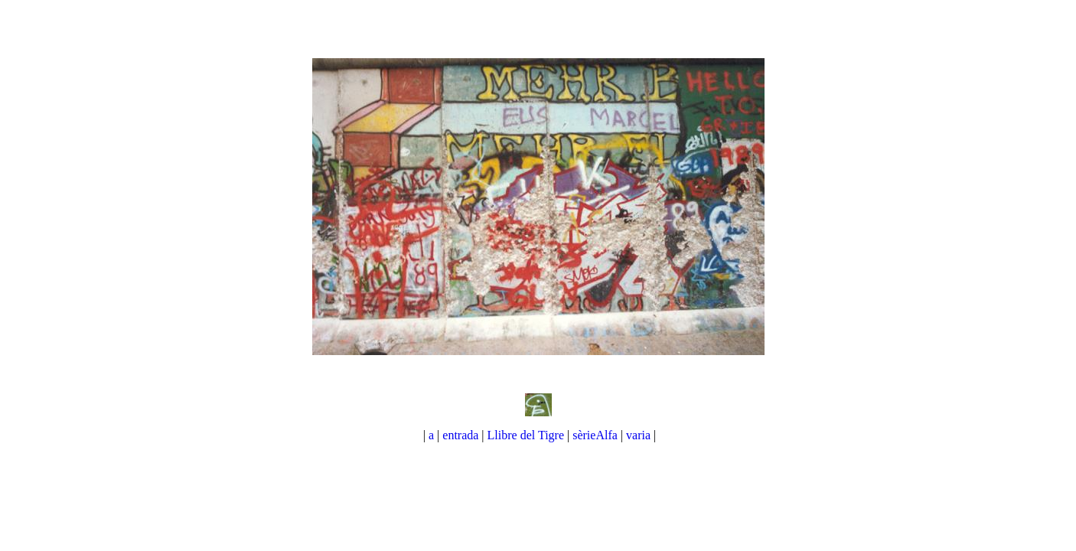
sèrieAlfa (595, 435)
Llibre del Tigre (527, 435)
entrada (460, 435)
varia (640, 435)
